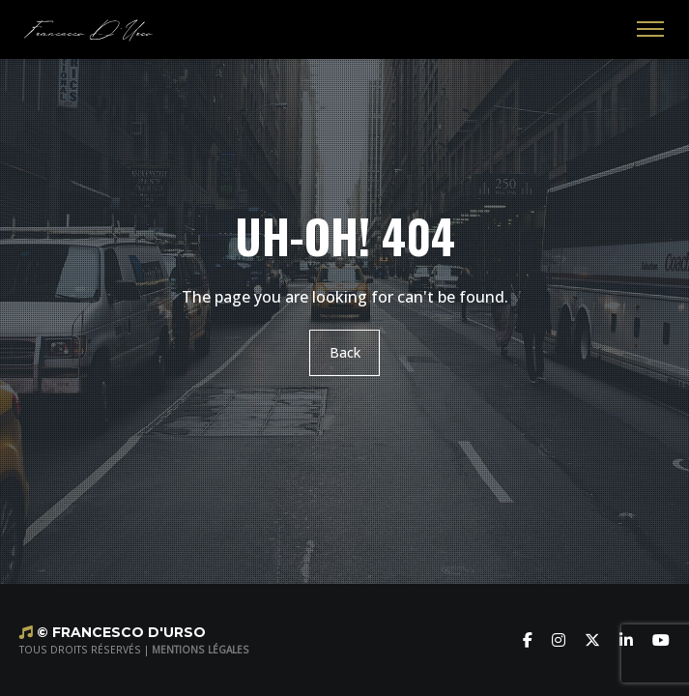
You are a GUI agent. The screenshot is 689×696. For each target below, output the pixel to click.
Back (345, 352)
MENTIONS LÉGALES (200, 649)
